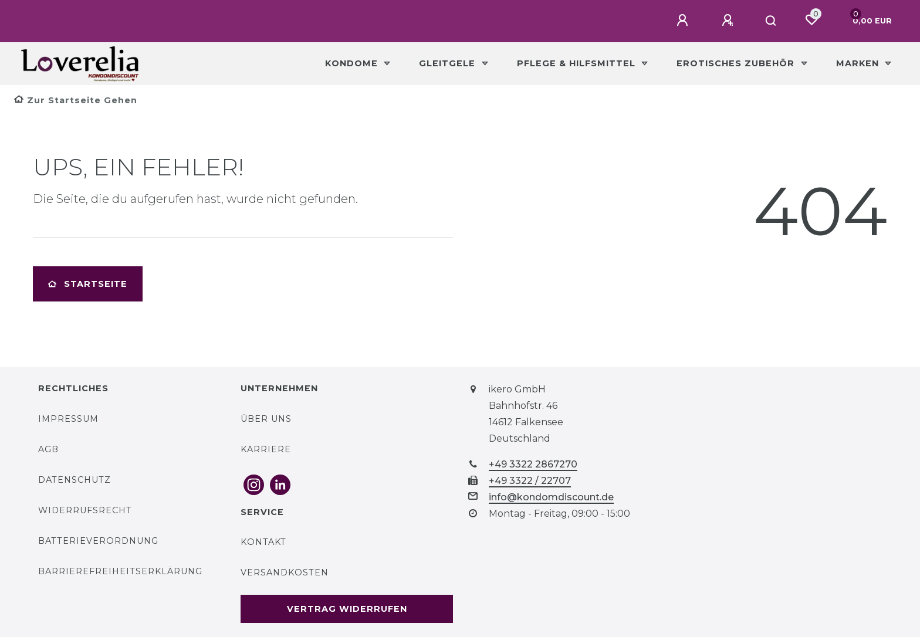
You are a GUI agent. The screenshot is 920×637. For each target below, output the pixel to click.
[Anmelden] (684, 20)
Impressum (68, 419)
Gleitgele (448, 63)
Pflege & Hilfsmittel (577, 63)
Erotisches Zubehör (737, 63)
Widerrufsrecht (85, 510)
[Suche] (771, 21)
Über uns (266, 419)
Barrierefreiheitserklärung (120, 571)
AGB (48, 449)
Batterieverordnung (98, 541)
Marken (859, 63)
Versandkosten (285, 572)
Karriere (266, 449)
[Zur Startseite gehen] (75, 100)
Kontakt (263, 542)
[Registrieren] (729, 20)
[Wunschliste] (811, 20)
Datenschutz (74, 480)
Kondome (353, 63)
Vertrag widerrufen (347, 609)
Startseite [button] (87, 284)
